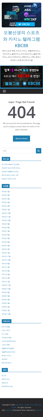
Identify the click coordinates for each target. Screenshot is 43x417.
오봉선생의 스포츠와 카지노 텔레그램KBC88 (21, 38)
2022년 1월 (6, 253)
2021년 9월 (6, 263)
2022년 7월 (6, 231)
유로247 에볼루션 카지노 (10, 171)
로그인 (4, 375)
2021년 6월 (6, 271)
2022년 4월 (6, 242)
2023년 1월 (6, 209)
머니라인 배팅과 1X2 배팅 (10, 164)
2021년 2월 (6, 278)
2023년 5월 (6, 195)
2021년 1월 (6, 281)
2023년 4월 (6, 199)
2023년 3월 (6, 202)
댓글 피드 (5, 383)
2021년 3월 (6, 274)
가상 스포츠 (6, 330)
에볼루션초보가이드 (8, 352)
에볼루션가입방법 (8, 348)
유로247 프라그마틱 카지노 (11, 168)
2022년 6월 (6, 235)
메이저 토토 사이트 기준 (10, 175)
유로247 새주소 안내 (9, 179)
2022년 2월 (6, 249)
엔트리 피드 (6, 379)
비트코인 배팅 (6, 337)
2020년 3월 (6, 303)
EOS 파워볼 (6, 327)
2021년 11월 (6, 256)
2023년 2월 (6, 206)
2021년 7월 (6, 267)
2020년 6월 (6, 292)
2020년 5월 (6, 296)
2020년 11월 (6, 285)
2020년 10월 (6, 289)
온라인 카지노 (6, 355)
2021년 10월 (6, 260)
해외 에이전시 (6, 363)
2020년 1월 (6, 310)
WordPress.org (7, 386)
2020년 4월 (6, 299)
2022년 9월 (6, 224)
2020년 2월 (6, 307)
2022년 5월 (6, 238)
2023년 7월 (6, 191)
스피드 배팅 (6, 345)
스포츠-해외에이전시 (9, 341)
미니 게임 (5, 334)
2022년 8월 (6, 227)
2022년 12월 (6, 213)
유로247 (4, 359)
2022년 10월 (6, 220)
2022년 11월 (6, 217)
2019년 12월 (6, 314)
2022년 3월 (6, 245)
